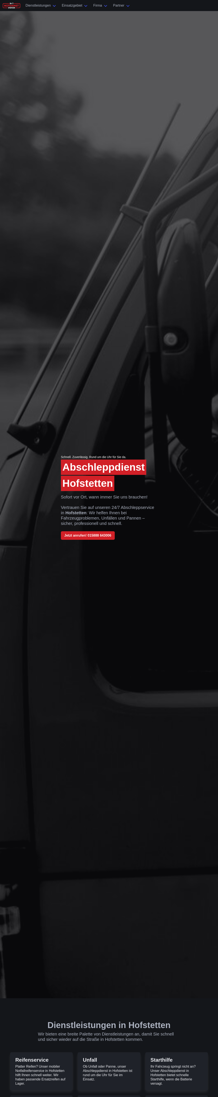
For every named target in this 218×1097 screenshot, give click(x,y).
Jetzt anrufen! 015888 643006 (87, 535)
